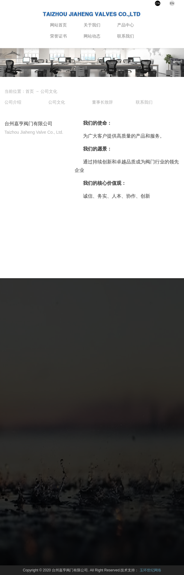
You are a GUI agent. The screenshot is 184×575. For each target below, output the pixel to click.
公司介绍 (12, 102)
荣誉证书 (58, 36)
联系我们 (125, 36)
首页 (29, 91)
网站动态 (92, 36)
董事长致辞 (102, 102)
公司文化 (48, 91)
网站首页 (58, 25)
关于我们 (92, 25)
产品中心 (125, 25)
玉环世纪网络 (150, 570)
